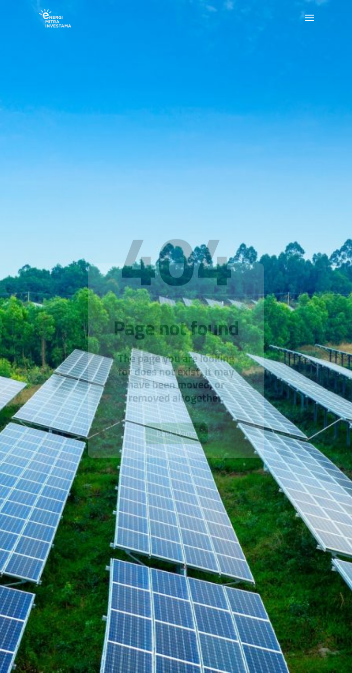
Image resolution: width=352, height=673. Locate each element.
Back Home (176, 446)
